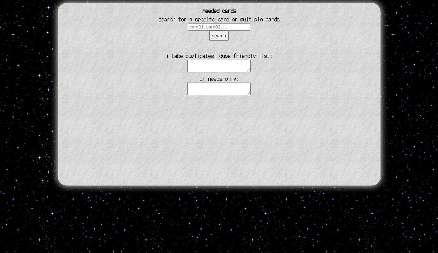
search (219, 35)
